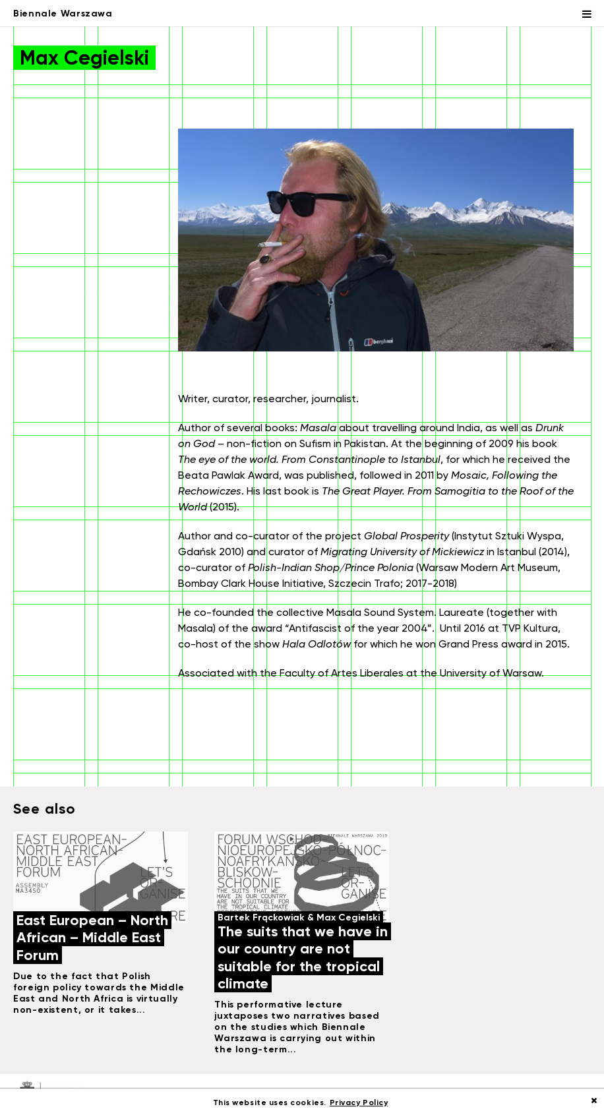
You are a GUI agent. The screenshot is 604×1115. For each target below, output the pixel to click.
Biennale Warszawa (63, 13)
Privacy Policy (359, 1102)
